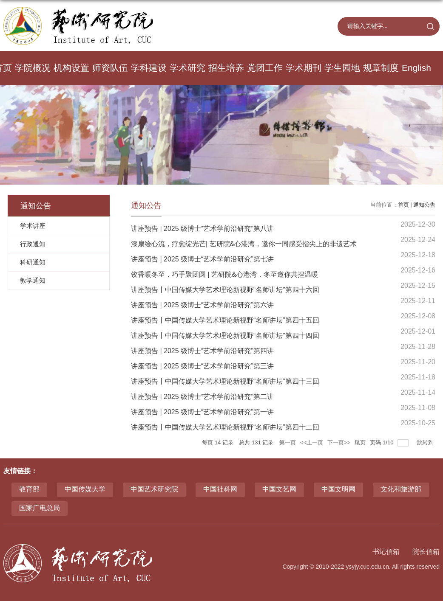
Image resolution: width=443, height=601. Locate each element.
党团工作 (265, 68)
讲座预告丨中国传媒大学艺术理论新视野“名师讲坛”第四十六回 (225, 289)
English (416, 68)
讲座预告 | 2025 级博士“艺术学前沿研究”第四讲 (202, 350)
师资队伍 (110, 68)
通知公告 (424, 205)
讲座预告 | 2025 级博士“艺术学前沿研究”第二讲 (202, 396)
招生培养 (226, 68)
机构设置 (71, 68)
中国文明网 (338, 489)
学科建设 (149, 68)
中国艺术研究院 (154, 489)
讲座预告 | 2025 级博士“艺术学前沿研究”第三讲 (202, 366)
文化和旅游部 (401, 489)
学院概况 (33, 68)
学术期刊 (303, 68)
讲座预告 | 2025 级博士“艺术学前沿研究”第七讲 (202, 259)
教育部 (29, 489)
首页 (403, 205)
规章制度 (381, 68)
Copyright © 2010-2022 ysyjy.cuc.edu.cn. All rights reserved (361, 566)
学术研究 (187, 68)
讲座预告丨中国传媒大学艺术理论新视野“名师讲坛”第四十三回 (225, 381)
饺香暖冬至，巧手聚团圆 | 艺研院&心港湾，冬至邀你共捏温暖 (224, 274)
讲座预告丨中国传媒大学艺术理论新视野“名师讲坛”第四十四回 (225, 335)
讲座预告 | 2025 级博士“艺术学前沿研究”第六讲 (202, 305)
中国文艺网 (279, 489)
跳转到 (426, 442)
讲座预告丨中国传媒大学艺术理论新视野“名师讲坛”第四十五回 (225, 320)
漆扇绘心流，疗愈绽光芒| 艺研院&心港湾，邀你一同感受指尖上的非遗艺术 (244, 243)
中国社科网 (220, 489)
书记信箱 (386, 551)
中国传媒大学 (85, 489)
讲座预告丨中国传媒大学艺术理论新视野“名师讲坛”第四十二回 (225, 427)
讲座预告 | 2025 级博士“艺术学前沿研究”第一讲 (202, 412)
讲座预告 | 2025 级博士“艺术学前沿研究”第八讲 (202, 228)
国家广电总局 (39, 507)
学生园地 (342, 68)
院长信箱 (426, 551)
